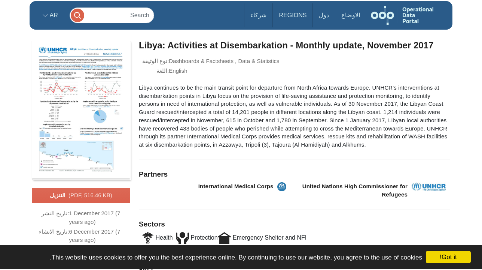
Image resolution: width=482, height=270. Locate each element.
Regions (293, 15)
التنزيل (81, 195)
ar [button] (53, 15)
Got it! (448, 257)
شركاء (258, 15)
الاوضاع (350, 15)
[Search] (112, 15)
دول (324, 15)
